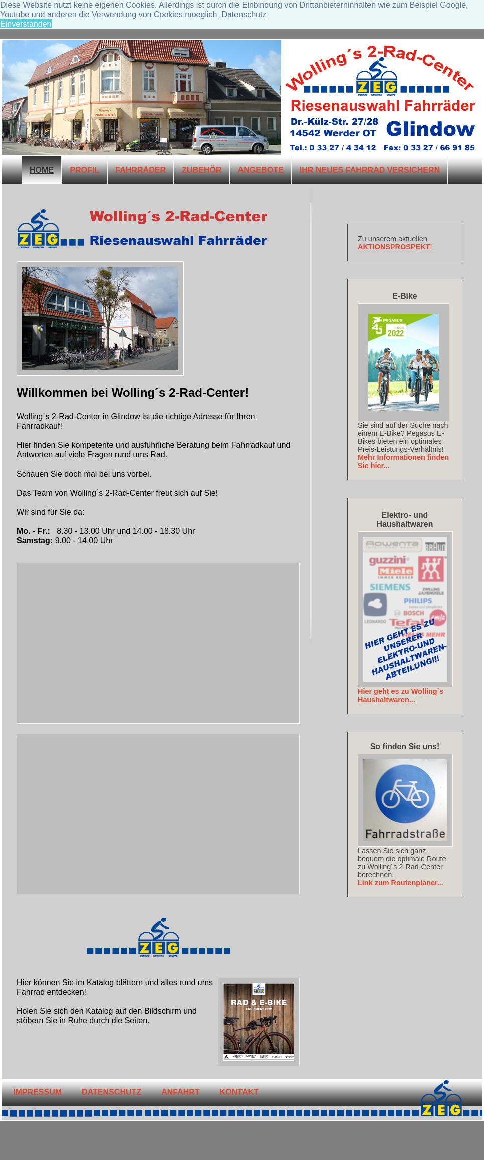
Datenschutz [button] (243, 14)
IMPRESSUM (37, 1091)
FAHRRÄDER (140, 169)
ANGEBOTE (261, 169)
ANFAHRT (180, 1091)
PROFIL (84, 169)
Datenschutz (111, 1091)
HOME (42, 169)
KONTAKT (239, 1091)
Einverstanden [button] (26, 23)
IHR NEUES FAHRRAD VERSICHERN (370, 169)
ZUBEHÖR (202, 169)
